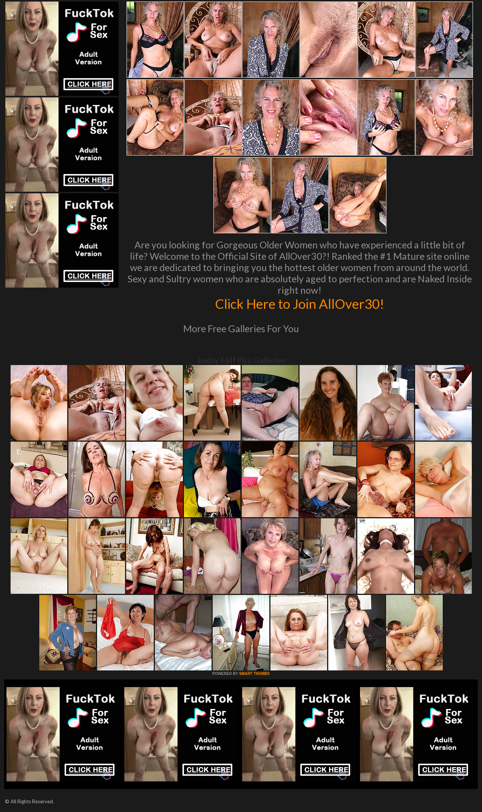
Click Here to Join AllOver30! (299, 303)
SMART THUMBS (254, 674)
